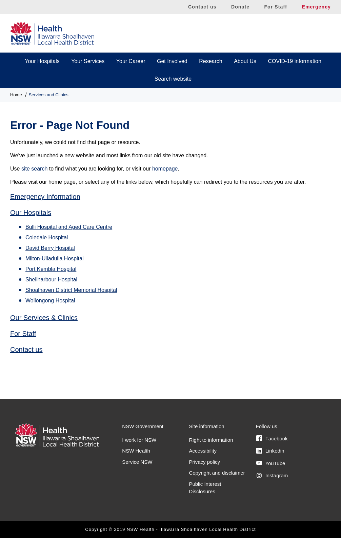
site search (34, 169)
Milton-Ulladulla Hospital (54, 258)
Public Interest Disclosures (205, 488)
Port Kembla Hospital (50, 269)
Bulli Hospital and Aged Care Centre (68, 227)
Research (210, 61)
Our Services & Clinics (44, 317)
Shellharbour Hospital (51, 279)
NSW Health (136, 451)
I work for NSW (139, 440)
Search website (173, 79)
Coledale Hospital (46, 237)
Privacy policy (204, 462)
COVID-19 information (294, 61)
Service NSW (137, 462)
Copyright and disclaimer (217, 473)
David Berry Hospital (50, 248)
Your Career (130, 61)
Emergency (316, 6)
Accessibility (203, 451)
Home (16, 94)
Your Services (87, 61)
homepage (165, 169)
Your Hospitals (42, 61)
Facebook (271, 438)
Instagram (272, 476)
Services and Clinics (48, 94)
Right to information (211, 440)
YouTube (270, 463)
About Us (245, 61)
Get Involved (172, 61)
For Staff (275, 6)
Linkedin (270, 451)
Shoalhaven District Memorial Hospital (71, 290)
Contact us (202, 6)
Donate (240, 6)
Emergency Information (45, 196)
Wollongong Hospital (50, 300)
